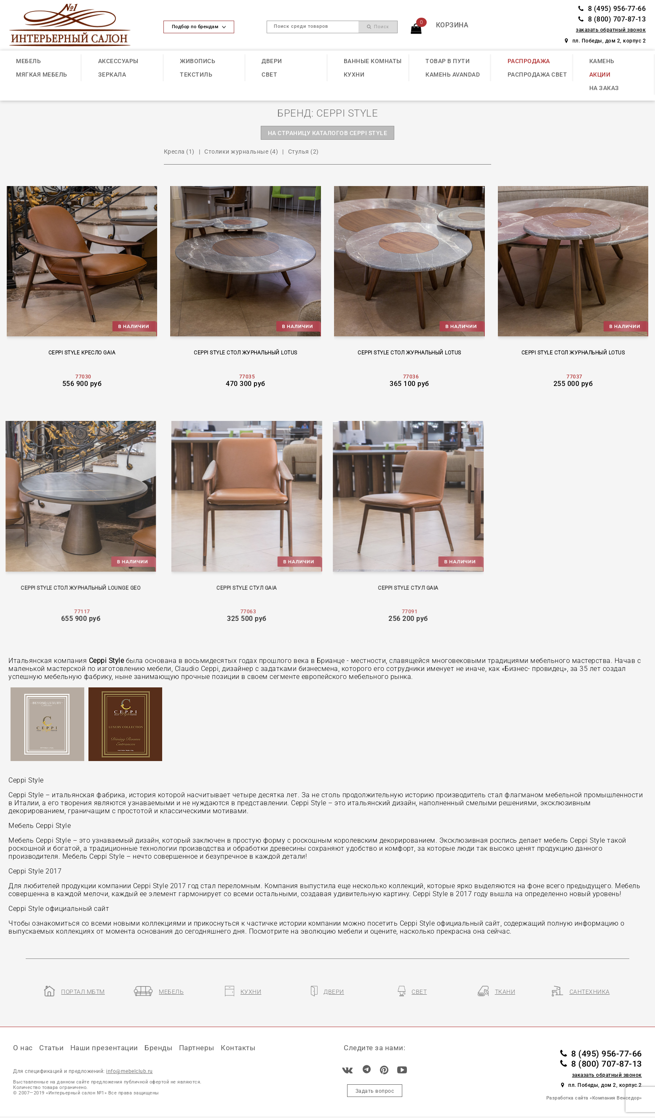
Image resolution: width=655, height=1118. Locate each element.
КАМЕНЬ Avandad (452, 74)
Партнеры (196, 1047)
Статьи (51, 1047)
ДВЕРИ (272, 61)
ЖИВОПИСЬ (197, 61)
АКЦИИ (600, 74)
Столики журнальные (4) (241, 151)
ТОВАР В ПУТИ (447, 61)
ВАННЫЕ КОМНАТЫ (373, 61)
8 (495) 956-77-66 (612, 9)
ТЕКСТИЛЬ (196, 74)
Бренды (158, 1047)
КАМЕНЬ (602, 61)
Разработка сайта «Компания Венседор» (594, 1098)
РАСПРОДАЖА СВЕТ (537, 74)
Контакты (238, 1047)
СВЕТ (269, 74)
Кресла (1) (179, 151)
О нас (23, 1047)
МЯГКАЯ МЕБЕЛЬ (41, 74)
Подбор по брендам (199, 26)
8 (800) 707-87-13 (612, 19)
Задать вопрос (375, 1091)
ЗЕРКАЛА (112, 74)
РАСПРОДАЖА (529, 61)
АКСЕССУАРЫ (118, 61)
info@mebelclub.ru (129, 1071)
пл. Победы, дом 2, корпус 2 (605, 40)
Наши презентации (104, 1047)
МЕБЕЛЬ (28, 61)
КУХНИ (354, 74)
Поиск (378, 26)
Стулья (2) (303, 151)
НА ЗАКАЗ (604, 88)
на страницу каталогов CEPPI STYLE (328, 133)
